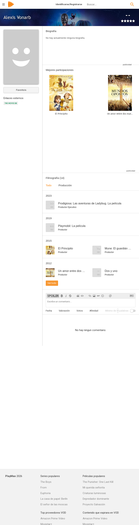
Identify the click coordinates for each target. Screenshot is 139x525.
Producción (65, 185)
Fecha (49, 310)
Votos (80, 310)
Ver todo (52, 283)
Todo (49, 185)
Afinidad (94, 310)
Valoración (64, 310)
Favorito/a (21, 90)
